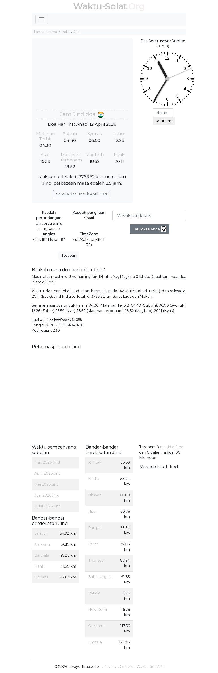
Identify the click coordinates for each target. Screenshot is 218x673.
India (65, 32)
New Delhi (97, 609)
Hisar (92, 511)
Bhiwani (95, 495)
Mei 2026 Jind (46, 484)
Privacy (110, 666)
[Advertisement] (82, 76)
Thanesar (96, 560)
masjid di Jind (172, 447)
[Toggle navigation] (41, 19)
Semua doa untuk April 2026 (82, 194)
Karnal (94, 544)
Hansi (39, 566)
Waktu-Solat (100, 6)
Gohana (41, 577)
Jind (77, 32)
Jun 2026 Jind (47, 495)
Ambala (95, 642)
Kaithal (94, 479)
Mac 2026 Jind (47, 462)
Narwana (42, 544)
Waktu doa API (150, 666)
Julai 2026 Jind (47, 506)
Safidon (41, 533)
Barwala (41, 555)
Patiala (94, 593)
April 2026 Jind (47, 473)
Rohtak (94, 462)
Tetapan (68, 255)
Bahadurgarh (100, 577)
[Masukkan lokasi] (149, 215)
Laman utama (45, 32)
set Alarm (164, 121)
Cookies (126, 666)
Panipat (95, 528)
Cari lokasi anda (149, 229)
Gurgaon (96, 626)
